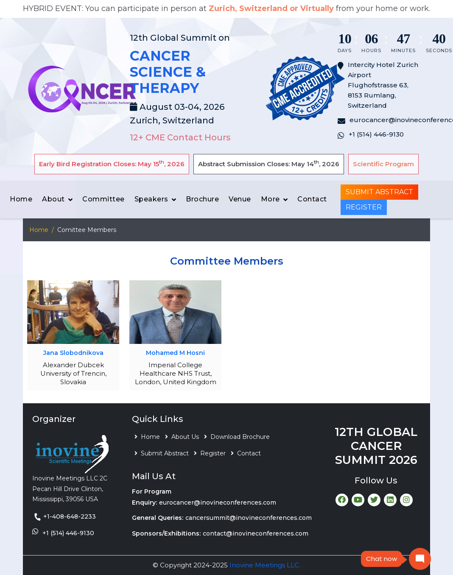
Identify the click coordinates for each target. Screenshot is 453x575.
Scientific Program (383, 164)
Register (364, 207)
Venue (240, 199)
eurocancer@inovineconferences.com (217, 502)
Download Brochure (240, 437)
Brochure (202, 199)
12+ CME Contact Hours (180, 137)
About (53, 199)
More (270, 199)
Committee (103, 199)
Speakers (151, 199)
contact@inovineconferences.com (255, 533)
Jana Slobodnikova (73, 353)
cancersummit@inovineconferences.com (248, 518)
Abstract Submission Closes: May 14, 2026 (268, 163)
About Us (185, 437)
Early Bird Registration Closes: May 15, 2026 (112, 163)
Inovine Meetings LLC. (264, 565)
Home (21, 199)
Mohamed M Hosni (175, 353)
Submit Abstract (379, 192)
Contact (312, 199)
